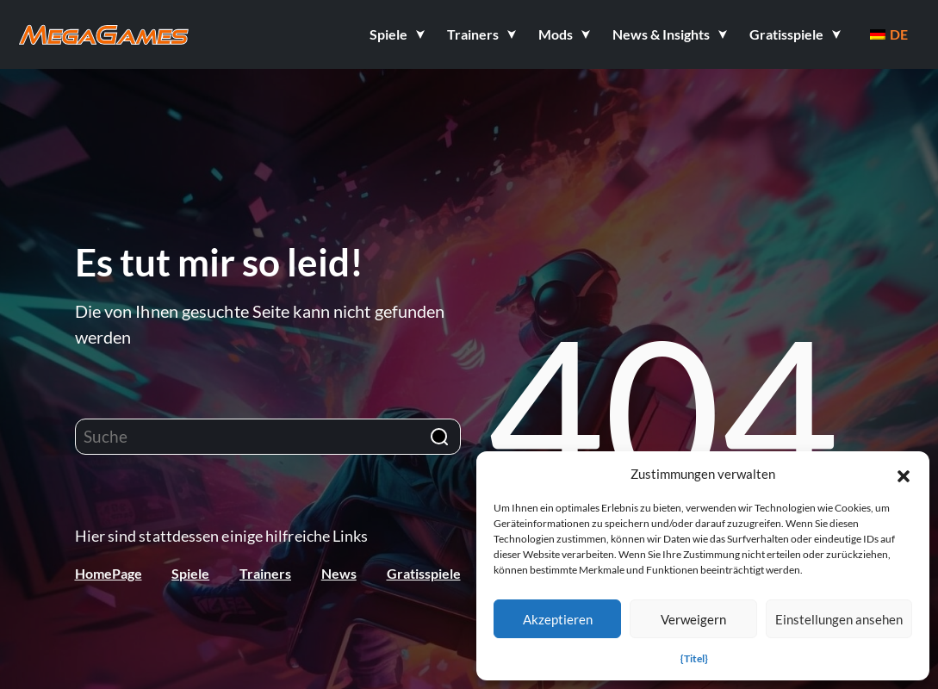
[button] (903, 473)
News (339, 573)
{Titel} (694, 658)
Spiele (190, 573)
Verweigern (693, 619)
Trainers (265, 573)
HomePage (108, 573)
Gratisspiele (424, 573)
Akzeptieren (558, 619)
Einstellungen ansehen (839, 619)
